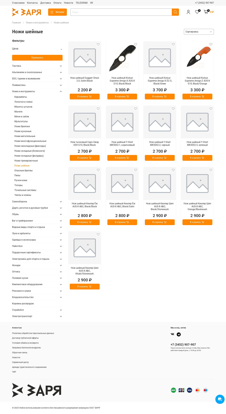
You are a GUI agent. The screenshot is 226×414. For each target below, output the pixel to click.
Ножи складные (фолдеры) (29, 155)
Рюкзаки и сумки (21, 290)
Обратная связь (19, 352)
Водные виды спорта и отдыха (28, 227)
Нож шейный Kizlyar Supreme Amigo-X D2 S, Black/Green (160, 80)
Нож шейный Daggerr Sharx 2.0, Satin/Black (84, 79)
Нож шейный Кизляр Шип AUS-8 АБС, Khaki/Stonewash (84, 271)
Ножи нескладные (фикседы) (30, 146)
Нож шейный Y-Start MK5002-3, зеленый (197, 143)
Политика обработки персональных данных (33, 333)
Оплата (57, 2)
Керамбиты (20, 97)
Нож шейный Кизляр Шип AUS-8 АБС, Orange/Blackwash (197, 206)
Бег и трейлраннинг (22, 220)
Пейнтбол (17, 246)
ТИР (14, 372)
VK (91, 2)
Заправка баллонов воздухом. (26, 347)
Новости (68, 2)
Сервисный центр (20, 362)
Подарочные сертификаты (26, 252)
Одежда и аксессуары (24, 239)
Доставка (45, 2)
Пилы (17, 175)
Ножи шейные (21, 165)
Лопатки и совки (23, 101)
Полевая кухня (20, 278)
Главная (16, 22)
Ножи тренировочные (26, 160)
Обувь (15, 214)
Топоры (18, 185)
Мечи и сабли (21, 116)
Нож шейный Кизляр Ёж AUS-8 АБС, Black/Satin (122, 205)
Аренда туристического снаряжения (29, 367)
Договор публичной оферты (25, 338)
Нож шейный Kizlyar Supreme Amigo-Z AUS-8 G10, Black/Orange (197, 80)
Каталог (57, 12)
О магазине (18, 2)
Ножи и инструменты (37, 22)
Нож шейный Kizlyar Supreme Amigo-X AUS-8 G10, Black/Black (122, 80)
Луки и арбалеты (21, 233)
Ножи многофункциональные (30, 141)
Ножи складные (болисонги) (29, 150)
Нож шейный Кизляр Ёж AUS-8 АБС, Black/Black (85, 205)
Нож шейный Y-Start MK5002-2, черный (160, 143)
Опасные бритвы (23, 170)
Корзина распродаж (23, 303)
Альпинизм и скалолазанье (27, 72)
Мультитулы (21, 121)
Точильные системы (25, 190)
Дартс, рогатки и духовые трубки (30, 207)
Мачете (18, 111)
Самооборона (19, 201)
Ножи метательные (24, 136)
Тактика (16, 66)
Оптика (16, 271)
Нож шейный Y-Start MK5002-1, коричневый (122, 143)
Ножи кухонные (22, 131)
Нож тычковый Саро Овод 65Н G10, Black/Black (84, 143)
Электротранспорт (22, 316)
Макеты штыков (23, 106)
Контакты (32, 2)
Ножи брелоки (22, 126)
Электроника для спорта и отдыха (30, 259)
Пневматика (19, 85)
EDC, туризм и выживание (26, 78)
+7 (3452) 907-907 (204, 2)
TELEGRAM (81, 2)
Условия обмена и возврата (25, 343)
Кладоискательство (23, 297)
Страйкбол (18, 310)
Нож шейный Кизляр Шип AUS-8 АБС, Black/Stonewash (160, 206)
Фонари (16, 265)
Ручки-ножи (20, 180)
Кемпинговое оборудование (27, 284)
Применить (37, 57)
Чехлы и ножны (22, 195)
